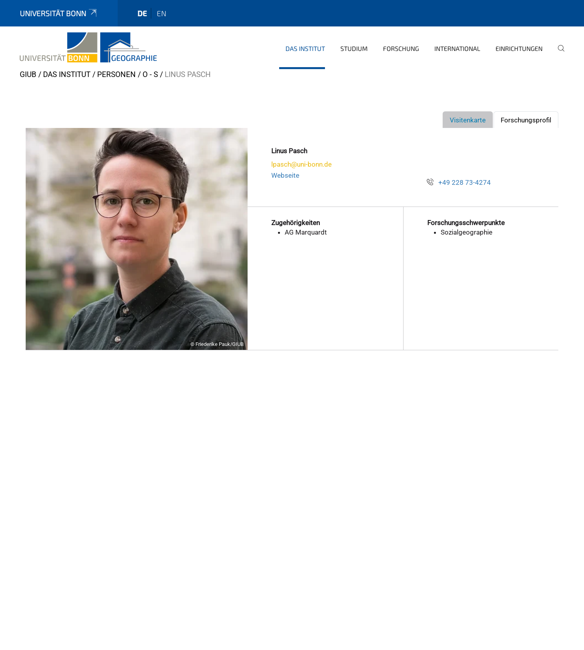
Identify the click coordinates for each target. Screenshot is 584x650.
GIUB (28, 74)
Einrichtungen (519, 48)
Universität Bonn (59, 13)
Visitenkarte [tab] (468, 120)
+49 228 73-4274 (464, 182)
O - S (150, 74)
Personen (116, 74)
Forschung (401, 48)
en (161, 13)
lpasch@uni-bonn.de (301, 164)
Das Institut (305, 48)
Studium (354, 48)
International (457, 48)
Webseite (285, 175)
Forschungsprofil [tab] (526, 120)
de (142, 13)
